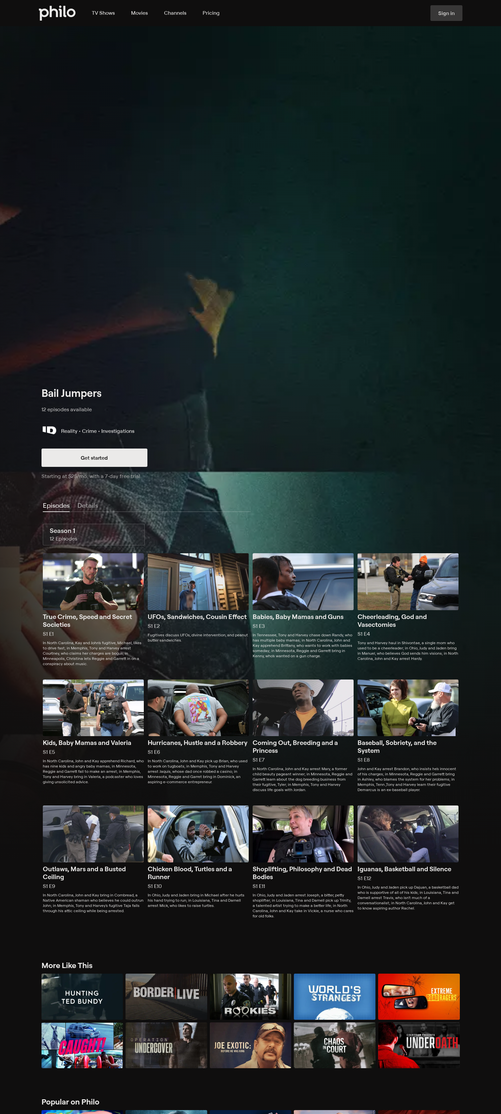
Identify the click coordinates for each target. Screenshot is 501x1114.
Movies (139, 12)
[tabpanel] (251, 721)
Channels (175, 12)
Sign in (446, 13)
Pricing (211, 12)
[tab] (56, 506)
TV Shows (103, 12)
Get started (94, 457)
